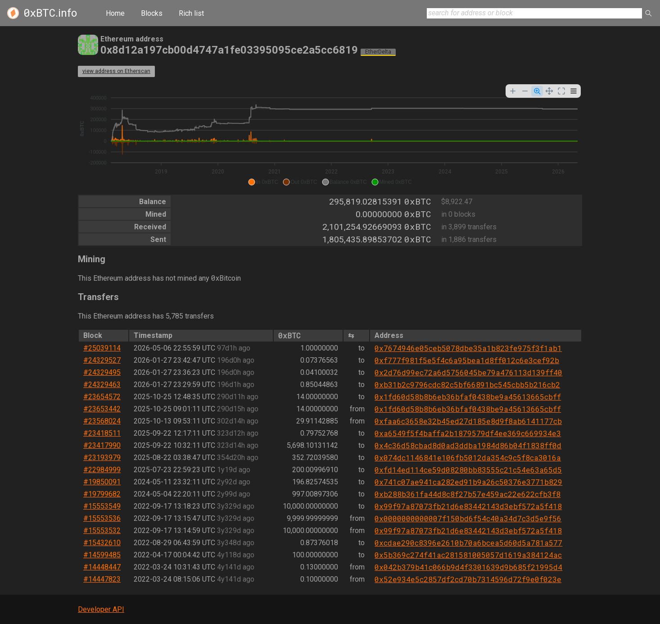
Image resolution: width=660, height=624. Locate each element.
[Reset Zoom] (561, 91)
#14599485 (102, 555)
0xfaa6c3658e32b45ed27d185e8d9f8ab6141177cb (468, 421)
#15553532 (102, 530)
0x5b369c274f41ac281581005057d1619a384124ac (468, 555)
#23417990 (102, 445)
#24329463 (102, 384)
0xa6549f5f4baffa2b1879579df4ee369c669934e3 (468, 433)
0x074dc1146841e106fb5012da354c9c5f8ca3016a (468, 457)
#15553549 (102, 506)
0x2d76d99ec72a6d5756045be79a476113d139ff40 (468, 372)
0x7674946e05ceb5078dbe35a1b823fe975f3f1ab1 (468, 348)
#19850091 (102, 482)
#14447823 (102, 579)
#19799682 (102, 494)
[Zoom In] (513, 91)
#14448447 (102, 567)
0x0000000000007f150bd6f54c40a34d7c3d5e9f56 (468, 518)
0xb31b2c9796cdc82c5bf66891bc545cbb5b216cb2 (467, 384)
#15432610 (102, 542)
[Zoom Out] (525, 91)
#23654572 (102, 396)
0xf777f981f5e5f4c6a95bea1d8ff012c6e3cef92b (467, 360)
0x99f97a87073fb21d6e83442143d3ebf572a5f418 (468, 506)
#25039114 (102, 348)
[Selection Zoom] (537, 91)
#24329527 (102, 360)
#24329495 (102, 372)
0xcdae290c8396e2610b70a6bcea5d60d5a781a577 (468, 542)
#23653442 (102, 409)
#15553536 (102, 518)
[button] (263, 182)
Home (115, 13)
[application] (330, 136)
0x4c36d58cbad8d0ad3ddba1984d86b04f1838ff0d (468, 445)
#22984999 (102, 469)
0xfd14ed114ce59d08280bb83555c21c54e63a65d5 (468, 469)
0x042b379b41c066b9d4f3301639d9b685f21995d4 (468, 567)
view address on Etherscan (116, 71)
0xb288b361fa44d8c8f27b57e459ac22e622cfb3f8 (468, 494)
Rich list (191, 13)
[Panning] (549, 91)
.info (50, 13)
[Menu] (573, 91)
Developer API (101, 609)
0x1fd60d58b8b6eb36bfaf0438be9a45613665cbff (468, 396)
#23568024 (102, 421)
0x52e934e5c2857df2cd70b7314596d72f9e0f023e (468, 579)
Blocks (152, 13)
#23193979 (102, 457)
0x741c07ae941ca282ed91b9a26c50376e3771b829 (468, 482)
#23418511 (102, 433)
